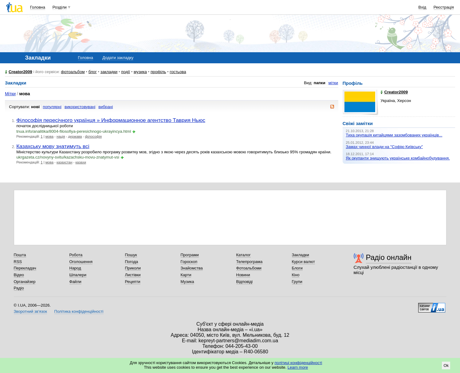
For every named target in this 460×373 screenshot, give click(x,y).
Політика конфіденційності (79, 311)
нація (61, 136)
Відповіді (244, 281)
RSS (18, 261)
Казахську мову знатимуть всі (52, 146)
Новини (243, 275)
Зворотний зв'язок (30, 311)
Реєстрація (444, 7)
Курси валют (303, 261)
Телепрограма (249, 261)
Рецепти (132, 281)
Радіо (19, 288)
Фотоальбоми (248, 268)
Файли (75, 281)
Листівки (133, 275)
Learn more (298, 367)
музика (140, 71)
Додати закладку (117, 57)
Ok (446, 365)
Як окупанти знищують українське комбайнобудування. (398, 158)
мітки (333, 82)
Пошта (20, 255)
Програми (190, 255)
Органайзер (25, 281)
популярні (52, 106)
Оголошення (81, 261)
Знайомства (192, 268)
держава (75, 136)
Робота (76, 255)
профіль (158, 71)
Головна (37, 7)
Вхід (423, 7)
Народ (75, 268)
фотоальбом (73, 71)
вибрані (105, 106)
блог (92, 71)
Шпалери (78, 275)
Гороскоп (189, 261)
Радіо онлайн (389, 257)
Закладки (300, 255)
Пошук (131, 255)
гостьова (178, 71)
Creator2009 (20, 71)
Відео (19, 275)
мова (49, 136)
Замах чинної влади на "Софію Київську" (384, 146)
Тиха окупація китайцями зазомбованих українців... (394, 135)
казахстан (64, 162)
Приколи (133, 268)
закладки (109, 71)
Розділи (60, 7)
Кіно (296, 275)
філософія (93, 136)
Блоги (297, 268)
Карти (186, 275)
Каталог (243, 255)
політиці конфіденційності (298, 362)
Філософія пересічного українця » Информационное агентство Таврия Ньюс (110, 120)
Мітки (10, 93)
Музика (187, 281)
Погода (131, 261)
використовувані (80, 106)
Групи (297, 281)
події (125, 71)
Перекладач (25, 268)
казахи (80, 162)
